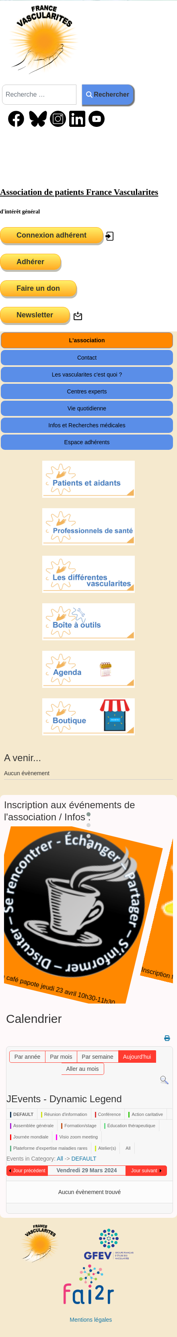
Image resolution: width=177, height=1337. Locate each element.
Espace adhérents (87, 442)
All (60, 1158)
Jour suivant (144, 1170)
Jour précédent (29, 1170)
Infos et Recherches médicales (86, 425)
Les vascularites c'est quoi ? (87, 374)
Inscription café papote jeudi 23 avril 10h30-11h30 (83, 992)
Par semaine (97, 1056)
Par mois (61, 1056)
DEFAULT (83, 1158)
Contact (87, 357)
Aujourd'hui (137, 1056)
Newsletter (34, 315)
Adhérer (30, 262)
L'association (87, 340)
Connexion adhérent (51, 235)
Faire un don (38, 288)
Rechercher (107, 94)
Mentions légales (91, 1319)
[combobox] (39, 95)
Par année (27, 1056)
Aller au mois (82, 1069)
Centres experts (87, 391)
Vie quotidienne (87, 408)
